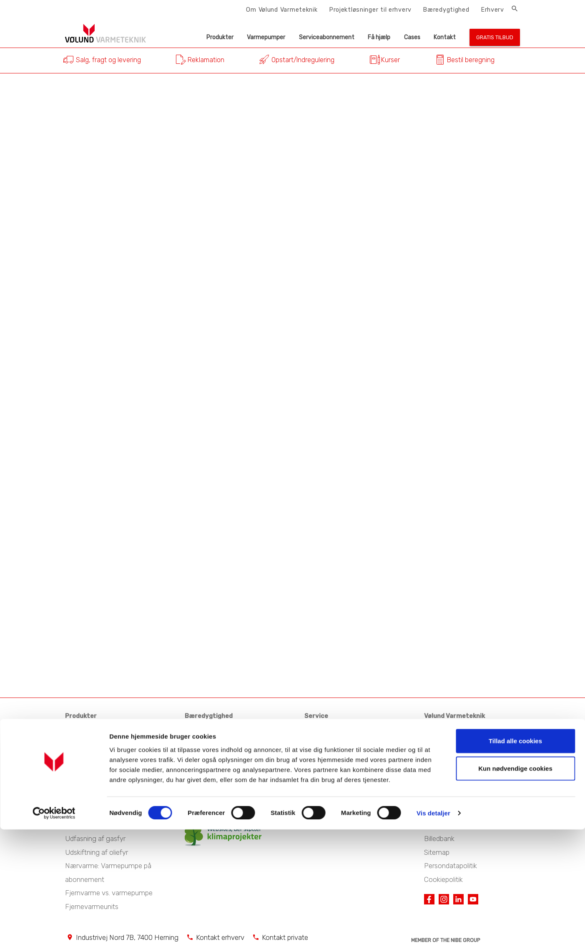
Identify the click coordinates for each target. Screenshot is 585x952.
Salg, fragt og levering (108, 60)
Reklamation (206, 60)
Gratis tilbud (494, 37)
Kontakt (445, 37)
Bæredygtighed (446, 9)
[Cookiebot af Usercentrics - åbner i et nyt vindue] (54, 935)
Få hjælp (379, 37)
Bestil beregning (471, 60)
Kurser (390, 60)
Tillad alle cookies (515, 863)
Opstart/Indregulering (302, 60)
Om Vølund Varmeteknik (281, 9)
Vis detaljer (433, 935)
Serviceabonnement (326, 37)
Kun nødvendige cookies (515, 890)
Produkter (219, 37)
